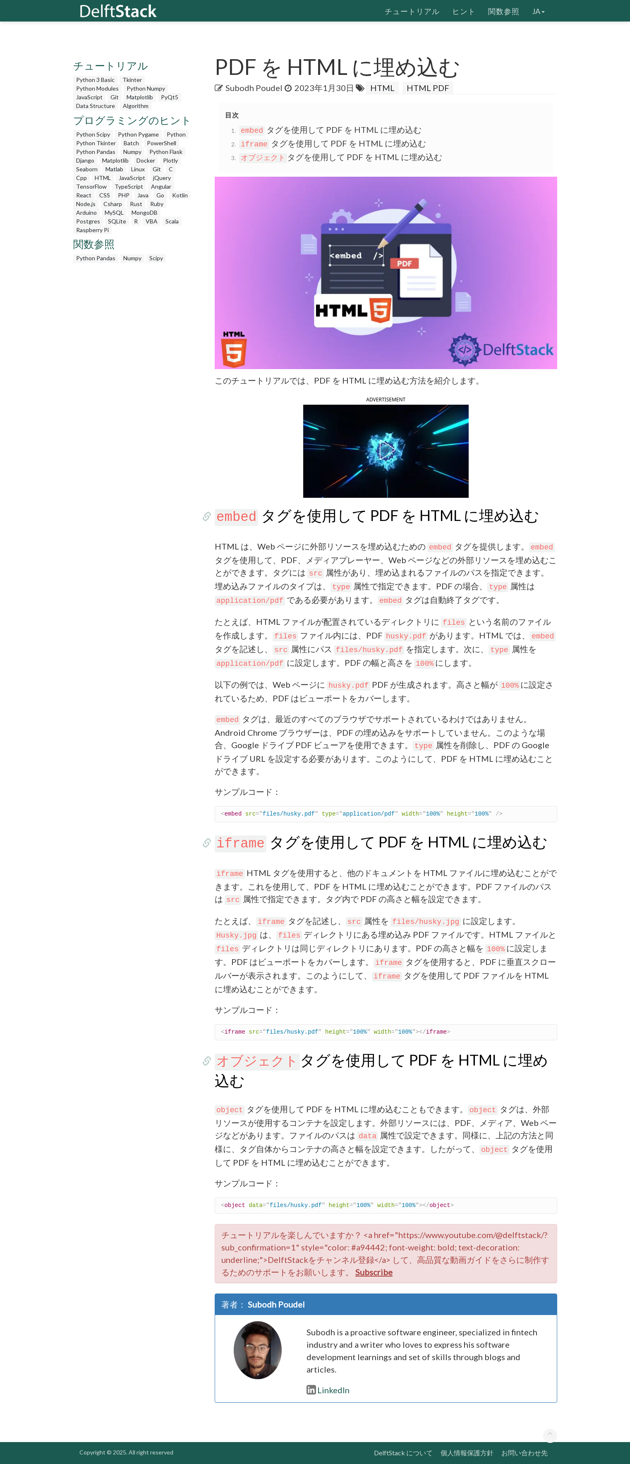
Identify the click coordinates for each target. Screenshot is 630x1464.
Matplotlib (140, 97)
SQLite (117, 221)
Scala (172, 221)
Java (143, 195)
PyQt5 (169, 97)
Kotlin (180, 195)
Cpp (81, 177)
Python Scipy (93, 134)
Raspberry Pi (92, 229)
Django (85, 160)
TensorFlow (91, 186)
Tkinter (132, 79)
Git (114, 97)
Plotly (170, 160)
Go (160, 195)
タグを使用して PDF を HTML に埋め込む (330, 129)
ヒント (464, 10)
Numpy (132, 151)
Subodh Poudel (254, 88)
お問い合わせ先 (524, 1453)
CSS (104, 195)
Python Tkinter (96, 142)
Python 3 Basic (95, 79)
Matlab (114, 169)
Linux (138, 169)
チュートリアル (412, 10)
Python (176, 134)
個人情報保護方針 (467, 1453)
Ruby (156, 203)
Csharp (112, 203)
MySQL (114, 212)
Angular (161, 186)
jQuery (162, 177)
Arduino (86, 212)
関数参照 (504, 10)
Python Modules (97, 88)
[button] (386, 449)
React (83, 195)
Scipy (156, 258)
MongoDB (145, 212)
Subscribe (374, 1272)
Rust (136, 203)
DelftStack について (403, 1453)
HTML (103, 177)
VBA (152, 221)
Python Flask (165, 151)
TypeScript (129, 186)
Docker (146, 160)
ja (538, 10)
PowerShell (161, 142)
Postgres (88, 221)
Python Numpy (146, 88)
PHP (123, 195)
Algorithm (136, 105)
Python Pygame (138, 134)
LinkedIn (328, 1390)
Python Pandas (95, 151)
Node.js (86, 203)
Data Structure (95, 105)
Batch (131, 142)
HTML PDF (428, 88)
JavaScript (89, 97)
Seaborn (87, 169)
